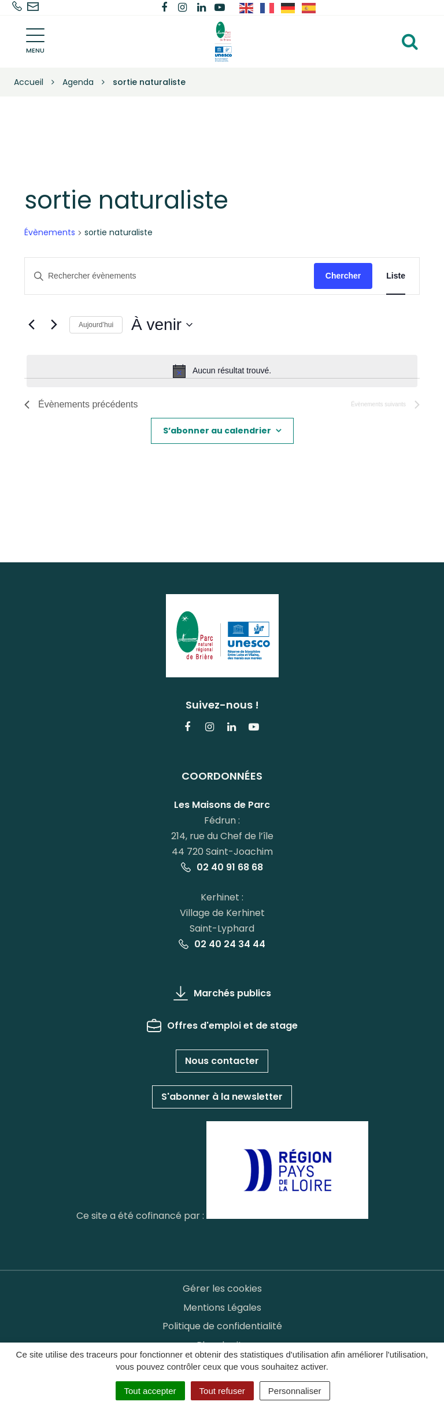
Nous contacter (222, 1060)
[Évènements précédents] (31, 325)
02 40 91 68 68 (222, 867)
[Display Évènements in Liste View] (395, 276)
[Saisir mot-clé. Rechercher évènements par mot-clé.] (169, 276)
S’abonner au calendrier (217, 430)
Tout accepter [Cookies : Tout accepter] (150, 1391)
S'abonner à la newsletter (222, 1096)
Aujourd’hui (96, 325)
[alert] (222, 371)
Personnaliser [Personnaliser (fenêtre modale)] (294, 1391)
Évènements (49, 232)
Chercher (343, 275)
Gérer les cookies (222, 1288)
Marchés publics (222, 993)
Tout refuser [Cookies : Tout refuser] (222, 1391)
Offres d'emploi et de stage (222, 1025)
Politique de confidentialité (222, 1326)
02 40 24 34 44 (222, 944)
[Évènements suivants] (54, 325)
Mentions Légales (222, 1307)
